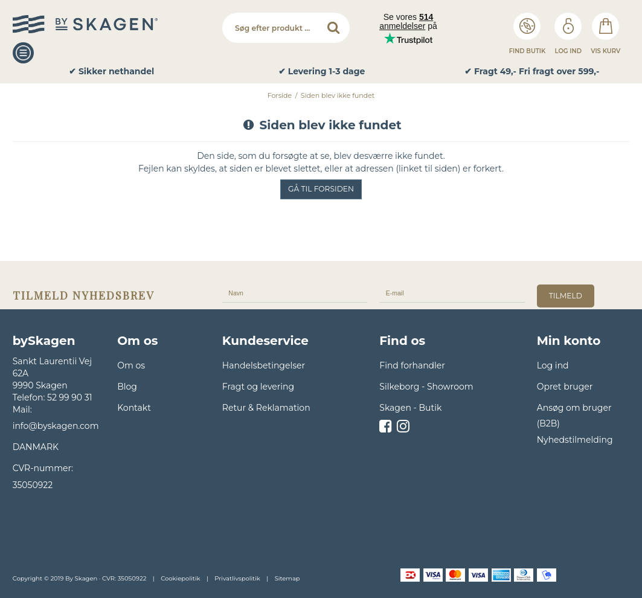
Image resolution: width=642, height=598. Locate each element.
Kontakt (134, 407)
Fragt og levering (258, 386)
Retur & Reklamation (266, 407)
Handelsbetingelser (263, 365)
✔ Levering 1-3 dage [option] (321, 71)
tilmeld (565, 295)
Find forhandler (412, 365)
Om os (131, 365)
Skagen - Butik (410, 407)
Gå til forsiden (321, 188)
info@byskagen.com (56, 425)
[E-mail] (451, 292)
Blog (127, 386)
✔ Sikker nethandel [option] (111, 71)
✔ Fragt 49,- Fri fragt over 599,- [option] (531, 71)
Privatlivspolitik (237, 578)
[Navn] (294, 292)
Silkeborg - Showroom (426, 386)
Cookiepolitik (180, 578)
